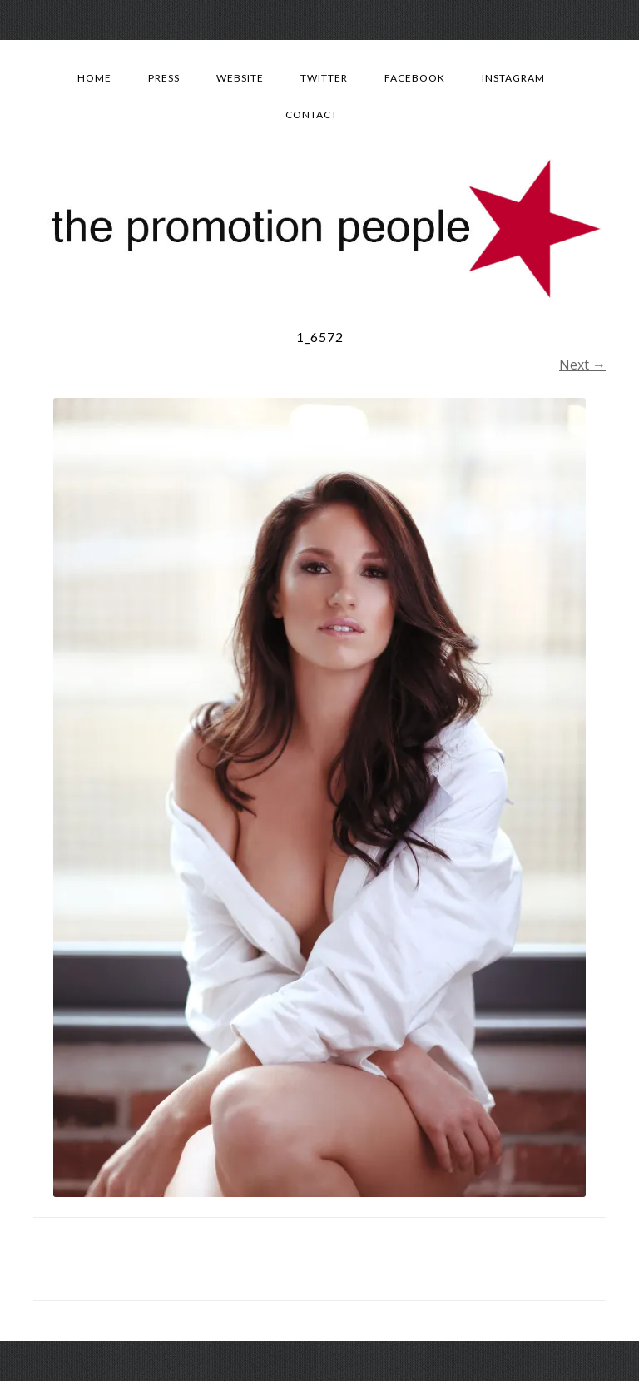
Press (164, 78)
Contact (311, 114)
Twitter (324, 78)
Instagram (513, 78)
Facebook (414, 78)
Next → (582, 364)
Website (240, 78)
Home (94, 78)
